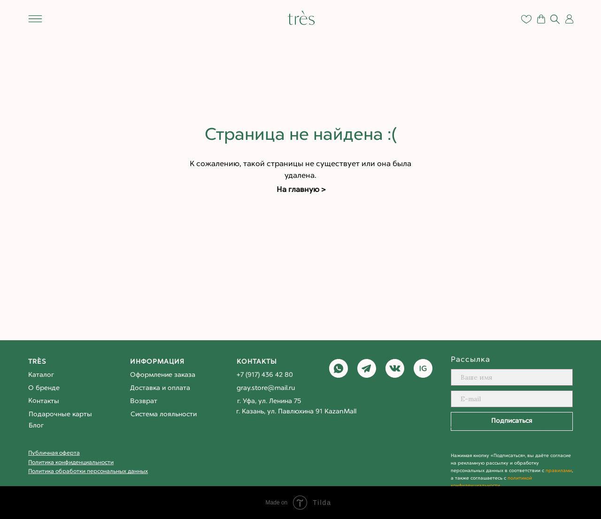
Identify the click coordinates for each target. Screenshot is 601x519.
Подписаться (511, 421)
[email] (512, 398)
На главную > (301, 190)
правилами (559, 471)
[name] (512, 377)
